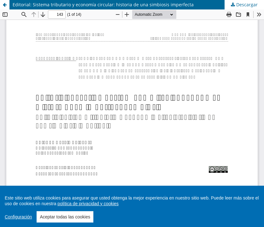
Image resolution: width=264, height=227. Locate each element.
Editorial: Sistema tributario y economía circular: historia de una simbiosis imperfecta (103, 5)
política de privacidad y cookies (88, 214)
